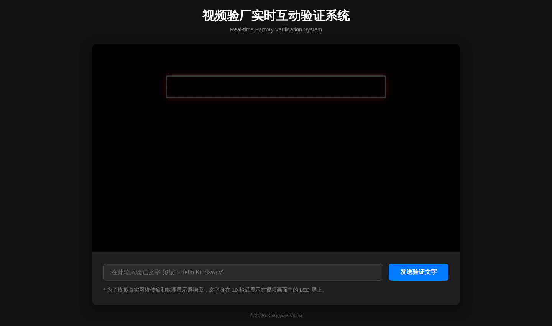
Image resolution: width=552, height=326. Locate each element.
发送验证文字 (418, 272)
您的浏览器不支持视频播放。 (276, 147)
